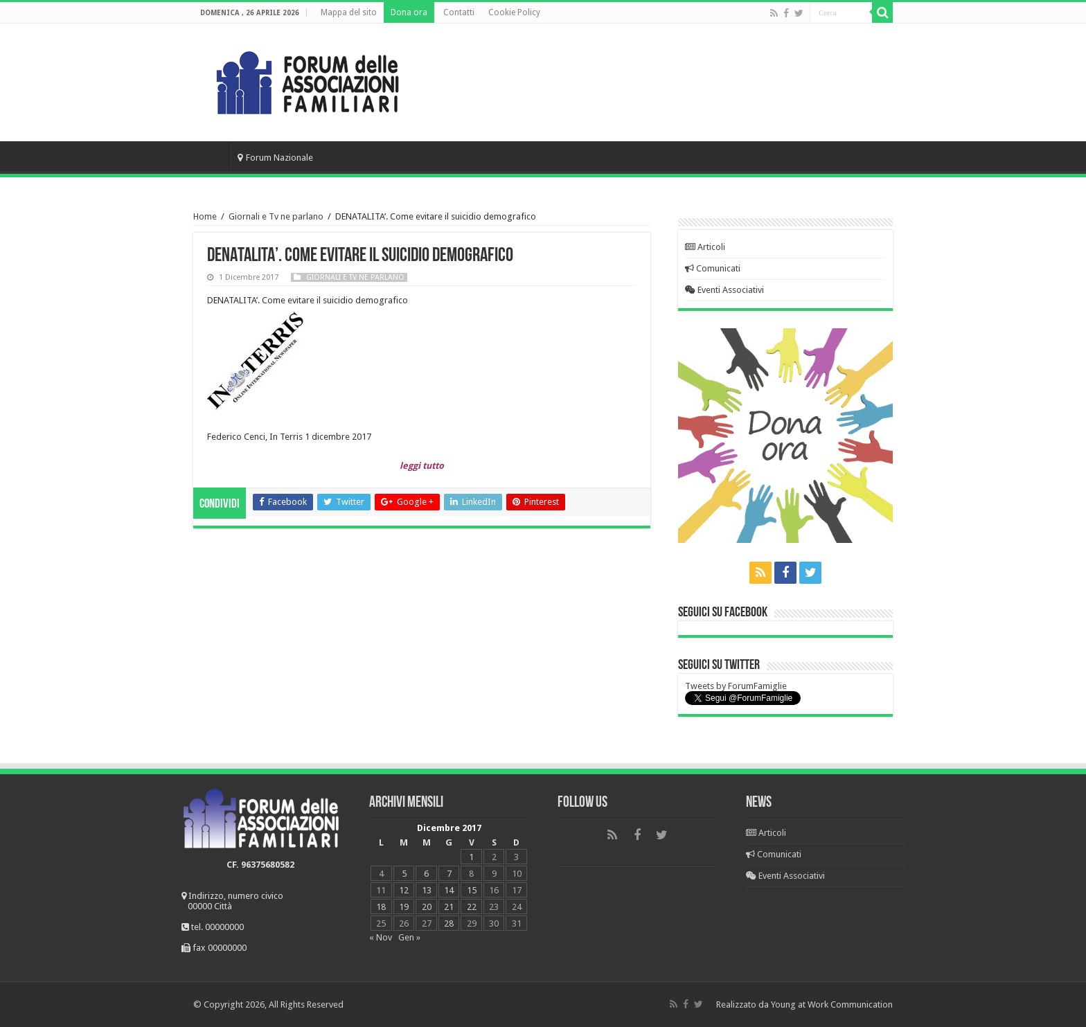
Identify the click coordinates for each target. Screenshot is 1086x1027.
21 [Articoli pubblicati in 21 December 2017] (449, 907)
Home (211, 155)
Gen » (409, 937)
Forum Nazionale (275, 157)
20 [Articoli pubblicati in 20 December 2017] (426, 907)
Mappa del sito (349, 12)
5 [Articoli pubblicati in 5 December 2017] (404, 873)
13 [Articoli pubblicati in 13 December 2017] (426, 890)
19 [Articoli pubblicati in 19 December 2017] (404, 907)
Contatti (458, 12)
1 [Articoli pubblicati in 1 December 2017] (471, 857)
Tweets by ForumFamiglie (736, 686)
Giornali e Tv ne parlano (276, 216)
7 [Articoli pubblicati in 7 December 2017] (449, 873)
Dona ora (409, 12)
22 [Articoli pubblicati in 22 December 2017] (472, 907)
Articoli (705, 247)
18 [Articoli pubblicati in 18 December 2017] (381, 907)
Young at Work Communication (832, 1004)
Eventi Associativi (724, 290)
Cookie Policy (514, 12)
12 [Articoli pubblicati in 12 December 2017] (404, 890)
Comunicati (712, 268)
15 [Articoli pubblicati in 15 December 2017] (472, 890)
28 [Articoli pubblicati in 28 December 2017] (449, 923)
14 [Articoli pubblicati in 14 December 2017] (449, 890)
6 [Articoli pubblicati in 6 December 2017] (426, 873)
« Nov (380, 937)
